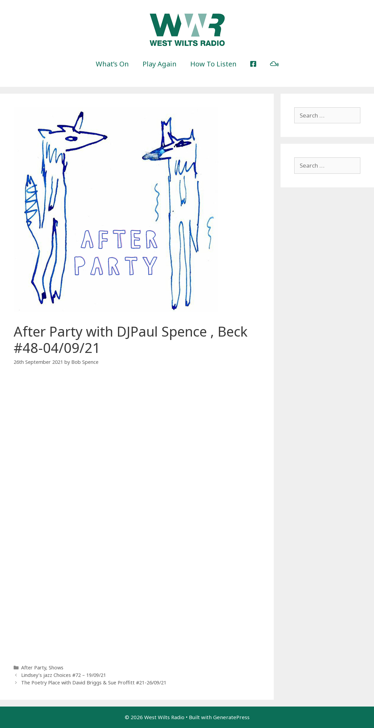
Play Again (160, 63)
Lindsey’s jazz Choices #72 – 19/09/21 (63, 675)
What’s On (112, 63)
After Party (33, 667)
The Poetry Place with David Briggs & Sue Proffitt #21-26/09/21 (93, 682)
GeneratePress (231, 717)
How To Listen (213, 63)
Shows (56, 667)
